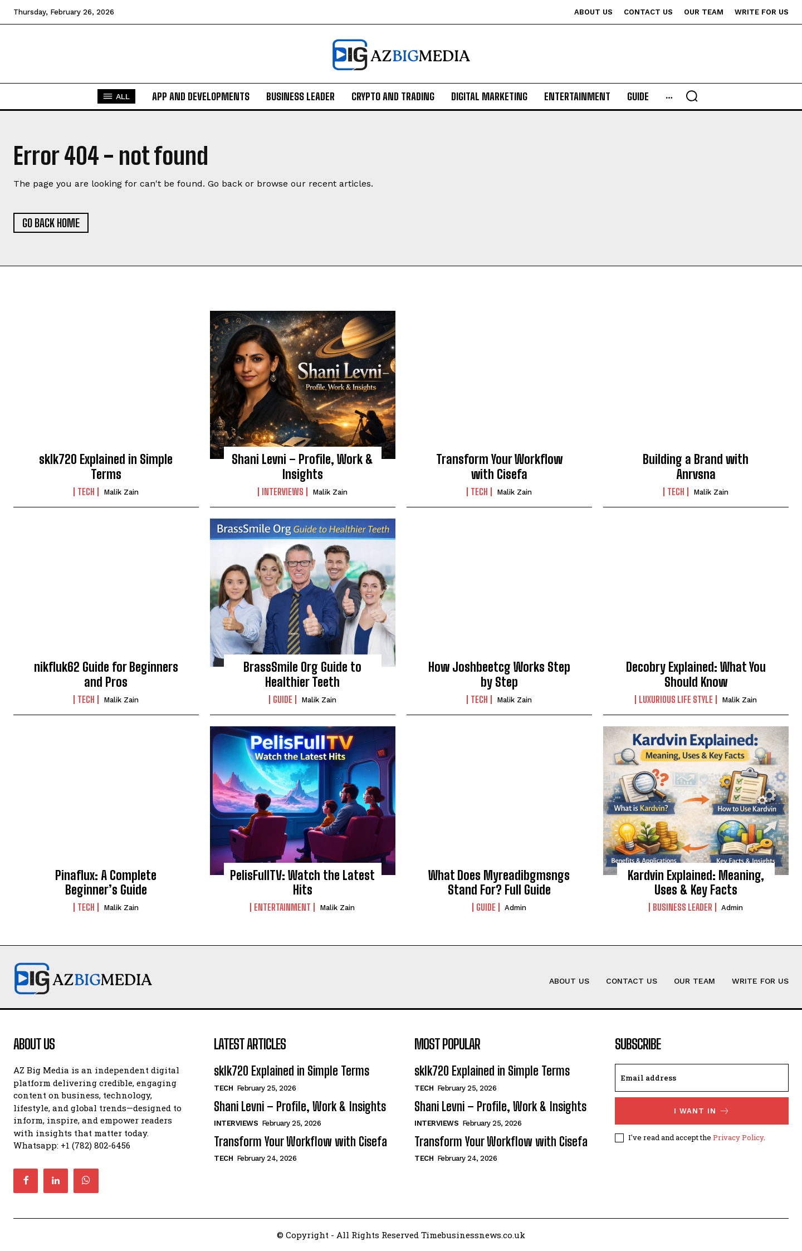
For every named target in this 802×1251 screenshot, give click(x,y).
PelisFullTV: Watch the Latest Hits (302, 882)
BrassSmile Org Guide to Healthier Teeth (302, 674)
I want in (702, 1111)
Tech (86, 491)
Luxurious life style (676, 699)
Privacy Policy (738, 1137)
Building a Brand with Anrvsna (696, 466)
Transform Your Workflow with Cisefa (499, 466)
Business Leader (682, 907)
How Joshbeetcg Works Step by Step (499, 674)
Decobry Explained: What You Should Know (696, 674)
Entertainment (282, 907)
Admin (515, 907)
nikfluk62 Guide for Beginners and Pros (106, 674)
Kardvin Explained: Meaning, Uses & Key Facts (696, 882)
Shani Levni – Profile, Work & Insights (302, 466)
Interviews (283, 491)
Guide (282, 699)
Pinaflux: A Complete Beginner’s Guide (106, 882)
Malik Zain (121, 492)
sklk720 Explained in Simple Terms (106, 466)
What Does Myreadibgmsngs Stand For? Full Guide (499, 882)
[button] (723, 95)
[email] (702, 1078)
